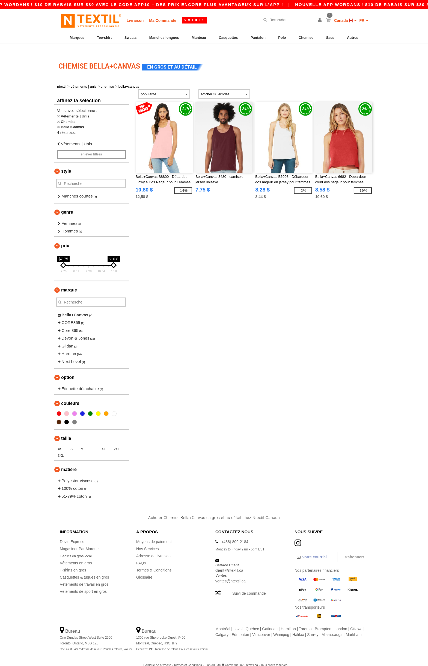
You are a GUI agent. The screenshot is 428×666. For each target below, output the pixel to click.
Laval (237, 620)
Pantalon (258, 38)
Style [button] (66, 163)
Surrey (312, 626)
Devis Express (72, 533)
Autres (352, 38)
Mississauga (332, 626)
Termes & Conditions (153, 562)
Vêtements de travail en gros (84, 576)
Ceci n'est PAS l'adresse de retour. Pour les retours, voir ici (96, 641)
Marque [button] (69, 281)
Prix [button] (65, 237)
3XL (61, 447)
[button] (320, 20)
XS (60, 441)
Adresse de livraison (153, 548)
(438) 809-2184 (235, 533)
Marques (77, 38)
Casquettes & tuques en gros (84, 569)
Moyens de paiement (154, 533)
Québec (252, 620)
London (340, 620)
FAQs (141, 555)
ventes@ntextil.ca (230, 573)
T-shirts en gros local (77, 548)
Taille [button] (66, 430)
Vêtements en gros (76, 555)
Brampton (323, 620)
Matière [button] (69, 461)
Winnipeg (281, 626)
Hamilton (288, 620)
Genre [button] (67, 204)
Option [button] (68, 369)
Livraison (135, 20)
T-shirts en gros (73, 562)
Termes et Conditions (188, 656)
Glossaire (144, 569)
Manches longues (164, 38)
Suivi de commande (249, 585)
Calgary (221, 626)
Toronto (305, 620)
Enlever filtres (91, 146)
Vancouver (261, 626)
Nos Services (147, 540)
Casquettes (228, 38)
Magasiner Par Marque (79, 540)
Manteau (199, 38)
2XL (117, 441)
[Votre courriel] (316, 549)
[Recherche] (287, 20)
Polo (282, 38)
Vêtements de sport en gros (83, 583)
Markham (353, 626)
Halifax (298, 626)
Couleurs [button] (70, 395)
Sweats (130, 38)
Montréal (222, 620)
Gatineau (270, 620)
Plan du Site (212, 656)
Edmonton (240, 626)
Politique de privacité (157, 656)
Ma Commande (162, 20)
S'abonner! (354, 549)
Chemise (306, 38)
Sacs (330, 38)
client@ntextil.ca (229, 562)
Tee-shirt (104, 38)
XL (104, 441)
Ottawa (356, 620)
